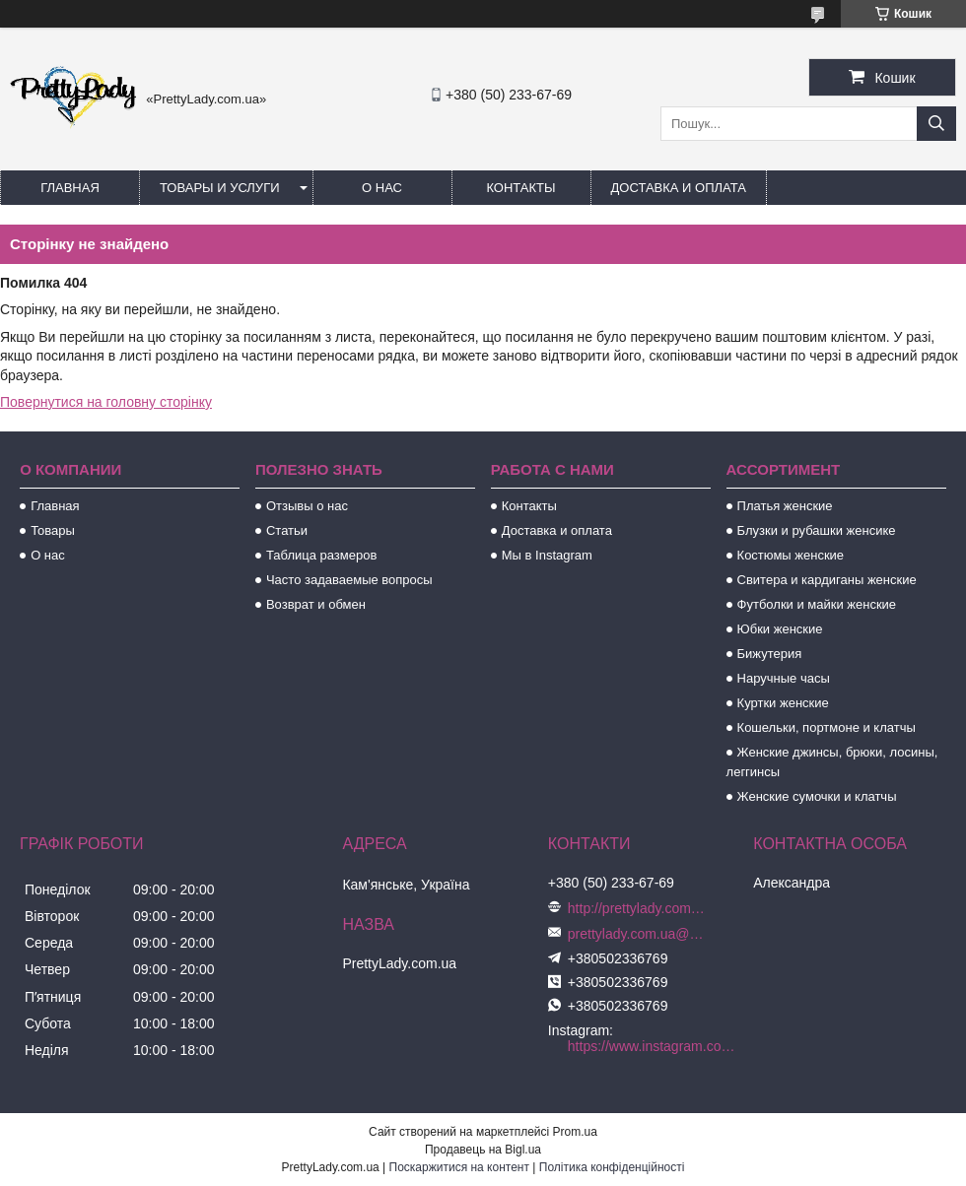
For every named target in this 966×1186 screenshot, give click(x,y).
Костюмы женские (791, 555)
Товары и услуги (220, 187)
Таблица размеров (321, 555)
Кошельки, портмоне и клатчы (826, 727)
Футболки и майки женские (817, 604)
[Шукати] (936, 123)
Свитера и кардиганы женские (827, 579)
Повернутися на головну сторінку (106, 402)
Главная (70, 187)
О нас (382, 187)
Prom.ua (575, 1132)
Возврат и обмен (316, 604)
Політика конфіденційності (612, 1167)
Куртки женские (783, 702)
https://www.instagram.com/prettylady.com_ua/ (655, 1046)
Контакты (520, 187)
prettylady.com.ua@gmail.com (637, 934)
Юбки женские (780, 629)
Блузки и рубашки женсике (816, 530)
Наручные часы (783, 678)
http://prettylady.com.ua (637, 908)
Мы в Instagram (547, 555)
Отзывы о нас (307, 505)
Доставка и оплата (678, 187)
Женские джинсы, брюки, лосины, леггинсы (832, 762)
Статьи (287, 530)
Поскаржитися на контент (459, 1167)
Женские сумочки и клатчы (817, 796)
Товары (53, 530)
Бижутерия (769, 653)
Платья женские (785, 505)
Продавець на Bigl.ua (483, 1149)
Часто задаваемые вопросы (349, 579)
